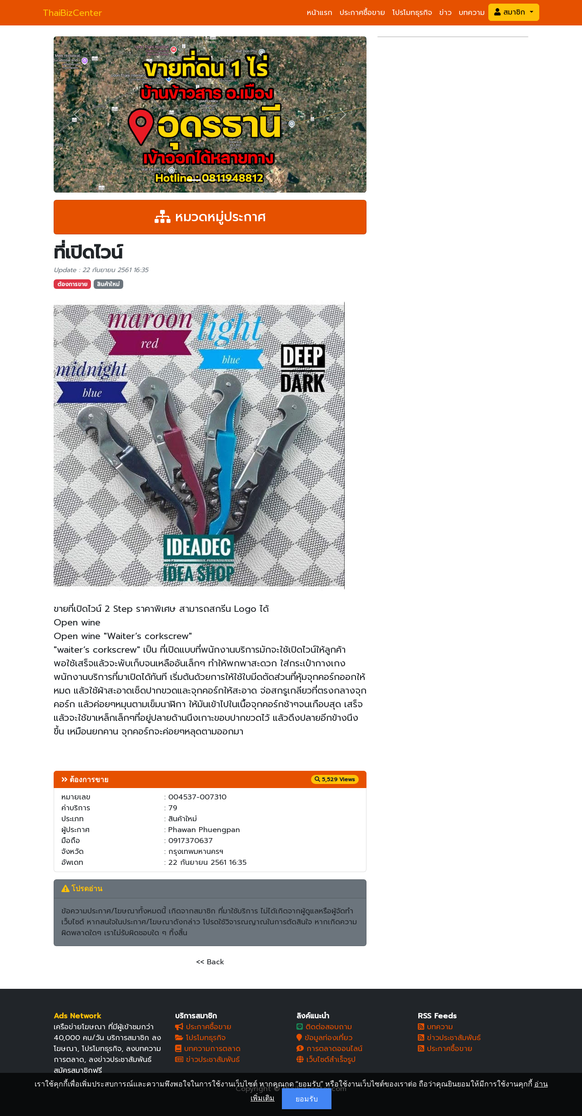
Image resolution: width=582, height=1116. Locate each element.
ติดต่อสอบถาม (324, 1027)
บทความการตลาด (208, 1048)
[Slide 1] (194, 180)
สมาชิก (511, 12)
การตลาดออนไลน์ (329, 1048)
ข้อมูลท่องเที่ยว (324, 1037)
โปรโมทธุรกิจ (412, 12)
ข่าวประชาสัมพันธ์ (207, 1059)
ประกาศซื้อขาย (362, 12)
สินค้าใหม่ (108, 284)
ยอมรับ (307, 1099)
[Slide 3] (226, 180)
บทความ (472, 12)
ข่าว (445, 12)
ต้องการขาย (72, 284)
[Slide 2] (210, 180)
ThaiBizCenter (72, 13)
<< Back (210, 962)
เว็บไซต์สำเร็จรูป (326, 1059)
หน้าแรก (319, 12)
